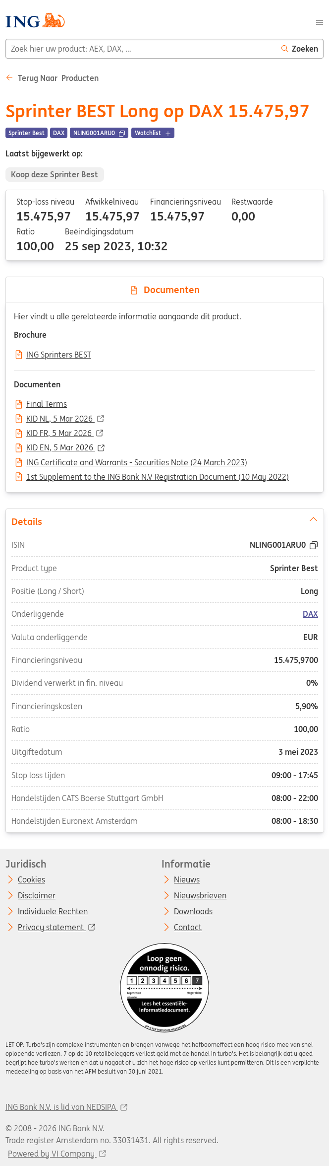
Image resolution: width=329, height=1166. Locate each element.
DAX (310, 614)
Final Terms (46, 404)
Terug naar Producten (52, 78)
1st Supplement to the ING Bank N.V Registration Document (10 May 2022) (157, 477)
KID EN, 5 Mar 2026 (60, 447)
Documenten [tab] (164, 289)
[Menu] (320, 21)
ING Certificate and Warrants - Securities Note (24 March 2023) (136, 462)
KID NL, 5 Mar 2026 (60, 419)
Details (164, 520)
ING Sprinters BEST (58, 355)
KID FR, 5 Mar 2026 (60, 433)
